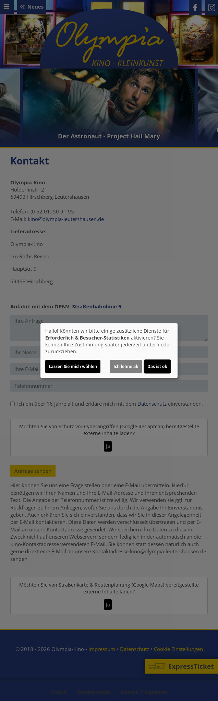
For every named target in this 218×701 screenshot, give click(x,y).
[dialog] (109, 350)
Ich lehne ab (125, 366)
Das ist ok (157, 366)
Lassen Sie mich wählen (73, 366)
